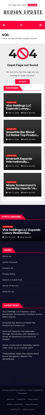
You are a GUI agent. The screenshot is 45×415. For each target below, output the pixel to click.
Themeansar (22, 393)
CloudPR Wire (11, 102)
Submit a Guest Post (12, 280)
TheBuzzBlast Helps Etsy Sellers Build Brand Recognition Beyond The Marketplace (20, 356)
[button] (21, 25)
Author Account (9, 262)
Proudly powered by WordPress (14, 390)
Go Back (22, 81)
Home (4, 38)
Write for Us (8, 291)
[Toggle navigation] (40, 25)
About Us (6, 256)
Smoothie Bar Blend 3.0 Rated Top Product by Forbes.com (22, 135)
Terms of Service (10, 286)
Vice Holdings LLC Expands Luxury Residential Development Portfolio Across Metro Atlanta (22, 314)
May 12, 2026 (14, 113)
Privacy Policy (8, 274)
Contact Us (7, 268)
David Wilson (28, 113)
